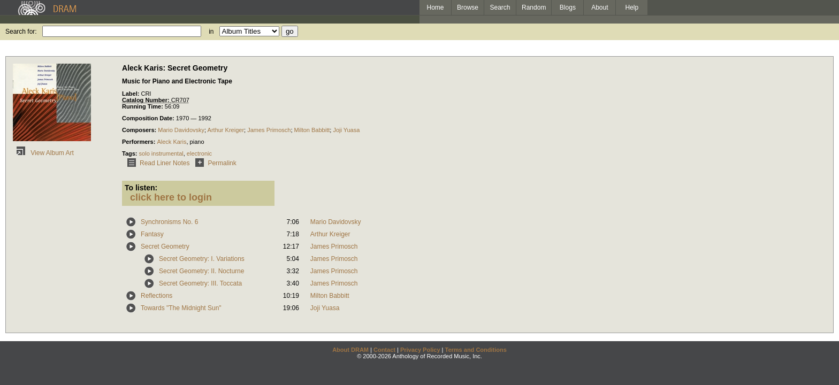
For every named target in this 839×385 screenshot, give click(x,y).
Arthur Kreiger (226, 130)
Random (534, 7)
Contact (384, 349)
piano (197, 141)
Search (500, 7)
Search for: (21, 31)
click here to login (171, 197)
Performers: (139, 141)
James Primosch (269, 130)
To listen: (141, 187)
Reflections (156, 295)
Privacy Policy (420, 349)
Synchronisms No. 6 (169, 222)
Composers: (140, 130)
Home (435, 7)
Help (632, 7)
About (599, 7)
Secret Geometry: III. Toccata (200, 283)
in (211, 31)
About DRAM (350, 349)
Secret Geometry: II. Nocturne (201, 271)
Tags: (130, 153)
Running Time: (143, 106)
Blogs (568, 7)
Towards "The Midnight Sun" (181, 308)
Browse (467, 7)
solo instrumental (161, 153)
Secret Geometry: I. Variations (202, 259)
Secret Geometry (165, 246)
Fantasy (152, 234)
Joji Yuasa (346, 130)
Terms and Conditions (476, 349)
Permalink (214, 163)
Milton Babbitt (312, 130)
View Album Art (43, 153)
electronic (199, 153)
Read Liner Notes (156, 163)
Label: (131, 93)
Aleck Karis (171, 141)
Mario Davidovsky (181, 130)
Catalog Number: (146, 100)
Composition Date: (149, 118)
